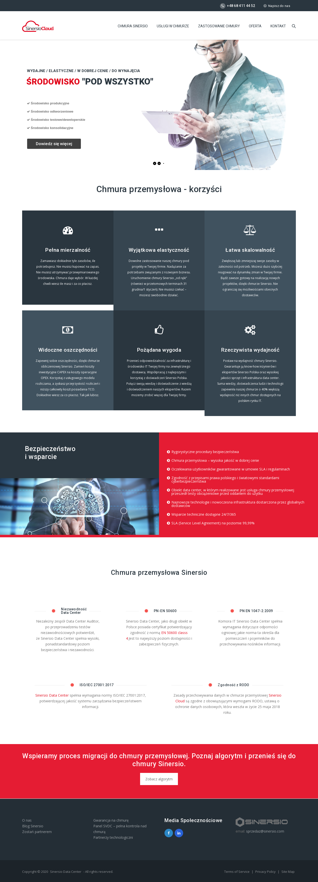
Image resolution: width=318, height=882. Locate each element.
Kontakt (278, 26)
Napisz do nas (276, 6)
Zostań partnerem (37, 831)
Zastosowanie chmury (219, 26)
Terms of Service (237, 871)
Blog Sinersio (32, 826)
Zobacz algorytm (159, 779)
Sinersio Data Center (52, 695)
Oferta (255, 26)
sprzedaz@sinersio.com (265, 831)
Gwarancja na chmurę (111, 820)
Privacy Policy (265, 871)
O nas (27, 820)
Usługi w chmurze (173, 26)
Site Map (288, 871)
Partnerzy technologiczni (113, 837)
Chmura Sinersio (133, 26)
